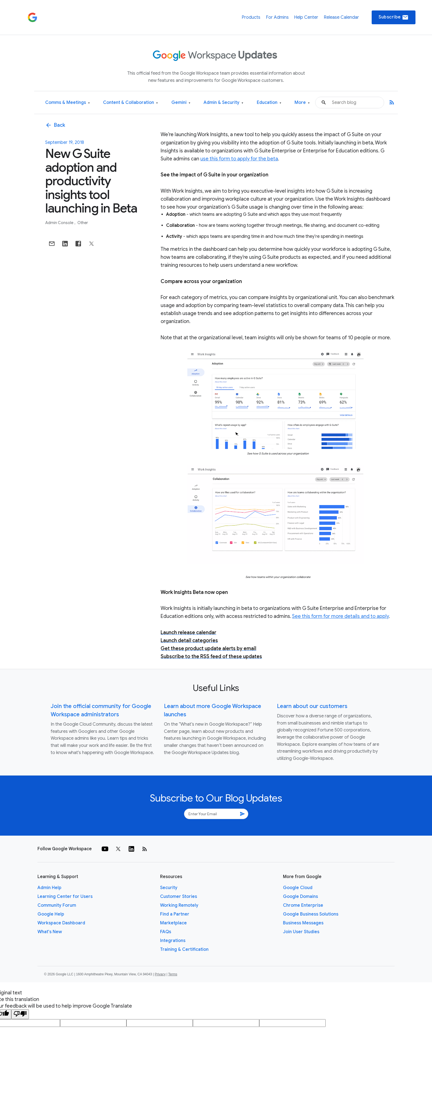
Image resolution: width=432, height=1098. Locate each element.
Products (251, 17)
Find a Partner (174, 914)
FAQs (165, 932)
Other (82, 222)
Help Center (306, 17)
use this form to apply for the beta (239, 159)
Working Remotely (179, 905)
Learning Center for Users (65, 896)
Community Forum (56, 905)
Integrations (172, 940)
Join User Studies (301, 932)
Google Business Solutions (310, 914)
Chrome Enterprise (303, 905)
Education (269, 102)
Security (168, 887)
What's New (49, 932)
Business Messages (303, 923)
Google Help (50, 914)
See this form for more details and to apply (340, 616)
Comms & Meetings (67, 102)
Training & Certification (184, 949)
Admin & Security (223, 102)
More (302, 102)
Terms (172, 974)
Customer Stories (178, 896)
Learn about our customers (312, 706)
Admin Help (49, 887)
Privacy (160, 974)
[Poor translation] (20, 1014)
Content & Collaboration (130, 102)
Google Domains (300, 896)
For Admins (277, 17)
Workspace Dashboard (61, 923)
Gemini (180, 102)
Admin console (59, 222)
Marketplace (173, 923)
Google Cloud (297, 887)
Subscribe (394, 17)
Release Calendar (341, 17)
